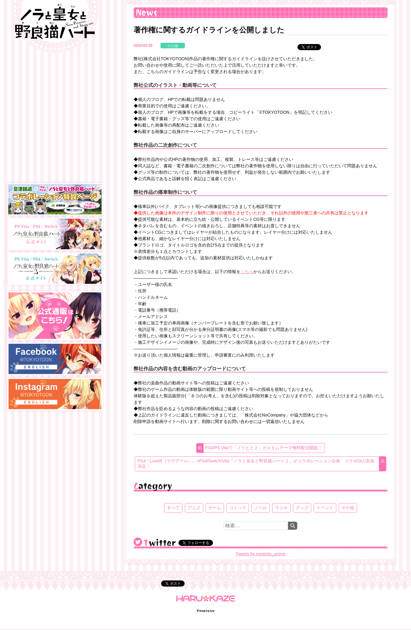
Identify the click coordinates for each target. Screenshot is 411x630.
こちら (246, 271)
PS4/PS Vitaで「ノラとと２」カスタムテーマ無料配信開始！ (264, 447)
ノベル (260, 507)
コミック (237, 507)
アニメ (194, 507)
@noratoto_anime (138, 542)
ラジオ (281, 507)
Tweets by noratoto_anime (261, 553)
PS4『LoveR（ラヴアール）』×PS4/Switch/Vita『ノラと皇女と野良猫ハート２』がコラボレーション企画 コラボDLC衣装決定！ (256, 463)
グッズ (302, 507)
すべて (173, 507)
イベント (324, 507)
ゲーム (214, 507)
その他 (172, 46)
